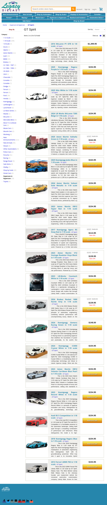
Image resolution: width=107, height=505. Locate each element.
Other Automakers (10, 149)
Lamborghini (7, 105)
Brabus (5, 62)
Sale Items (27, 21)
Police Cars (7, 152)
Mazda (5, 114)
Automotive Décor (97, 18)
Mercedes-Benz (8, 120)
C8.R (5, 74)
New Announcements (10, 14)
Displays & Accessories (79, 14)
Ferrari (9, 18)
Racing (25, 18)
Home (5, 25)
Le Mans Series (8, 111)
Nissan (5, 146)
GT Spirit (31, 25)
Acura (5, 47)
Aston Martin (8, 53)
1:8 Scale (6, 44)
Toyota (5, 181)
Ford (5, 95)
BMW (5, 59)
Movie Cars (40, 18)
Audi (5, 56)
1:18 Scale (6, 41)
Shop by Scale (61, 14)
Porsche (6, 155)
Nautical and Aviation (78, 18)
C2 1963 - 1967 (8, 65)
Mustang (6, 134)
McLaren (6, 117)
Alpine (5, 50)
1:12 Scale (6, 38)
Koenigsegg (7, 102)
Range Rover (7, 161)
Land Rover (7, 108)
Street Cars (7, 173)
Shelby (5, 167)
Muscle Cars (7, 131)
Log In (94, 9)
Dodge (5, 86)
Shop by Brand (79, 21)
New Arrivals (27, 14)
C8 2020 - (6, 71)
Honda (5, 98)
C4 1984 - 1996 (8, 68)
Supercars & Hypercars (58, 18)
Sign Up (87, 9)
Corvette (97, 14)
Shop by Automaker (44, 14)
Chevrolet (6, 77)
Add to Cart (92, 49)
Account (79, 9)
